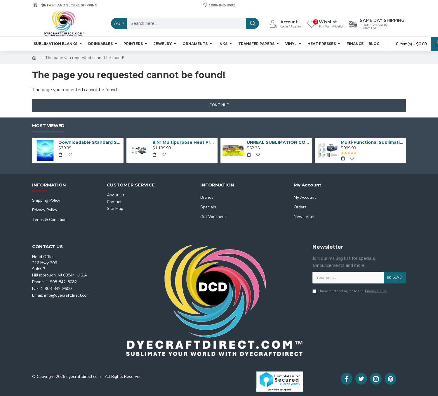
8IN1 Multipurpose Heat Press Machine (183, 142)
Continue (219, 105)
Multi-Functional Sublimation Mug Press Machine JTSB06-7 (372, 142)
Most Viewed (48, 125)
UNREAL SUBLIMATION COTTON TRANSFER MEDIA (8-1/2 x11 (278, 142)
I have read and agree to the (350, 291)
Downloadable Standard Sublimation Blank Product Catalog (89, 142)
